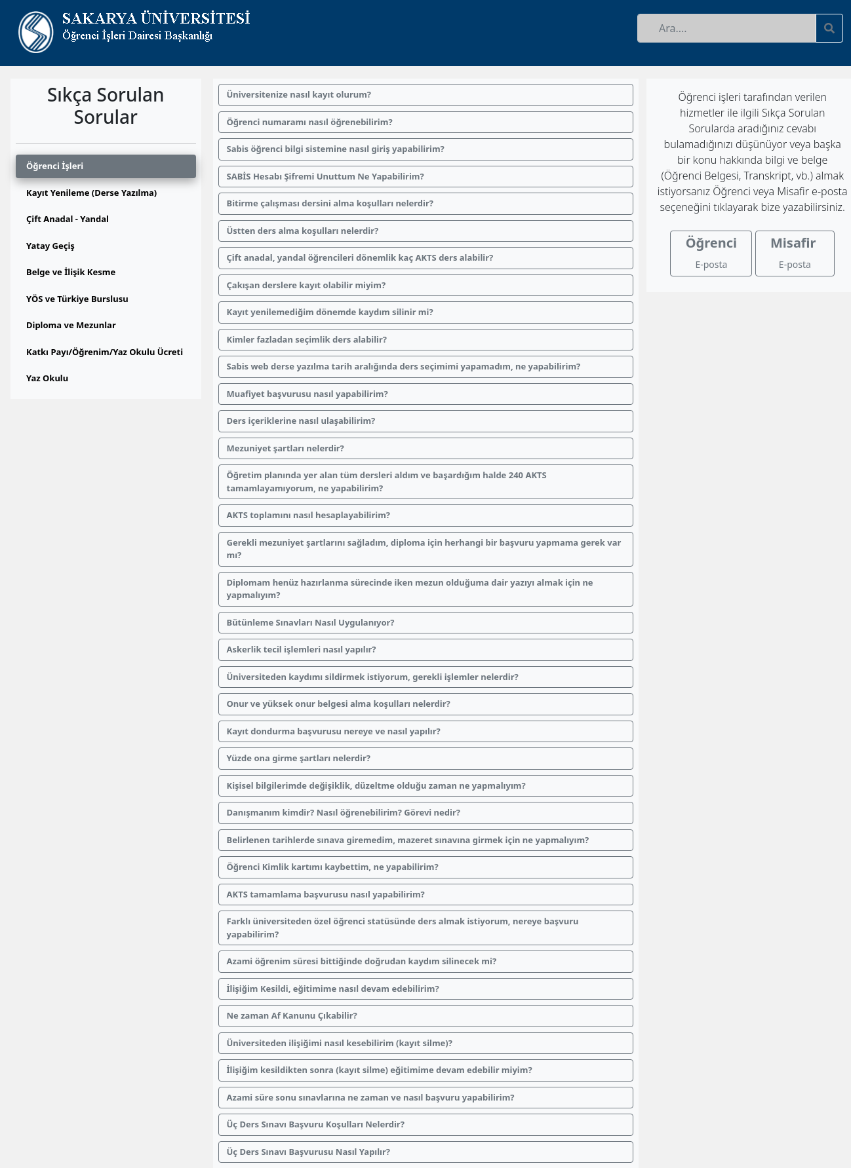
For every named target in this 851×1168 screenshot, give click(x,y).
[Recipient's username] (726, 28)
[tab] (106, 166)
